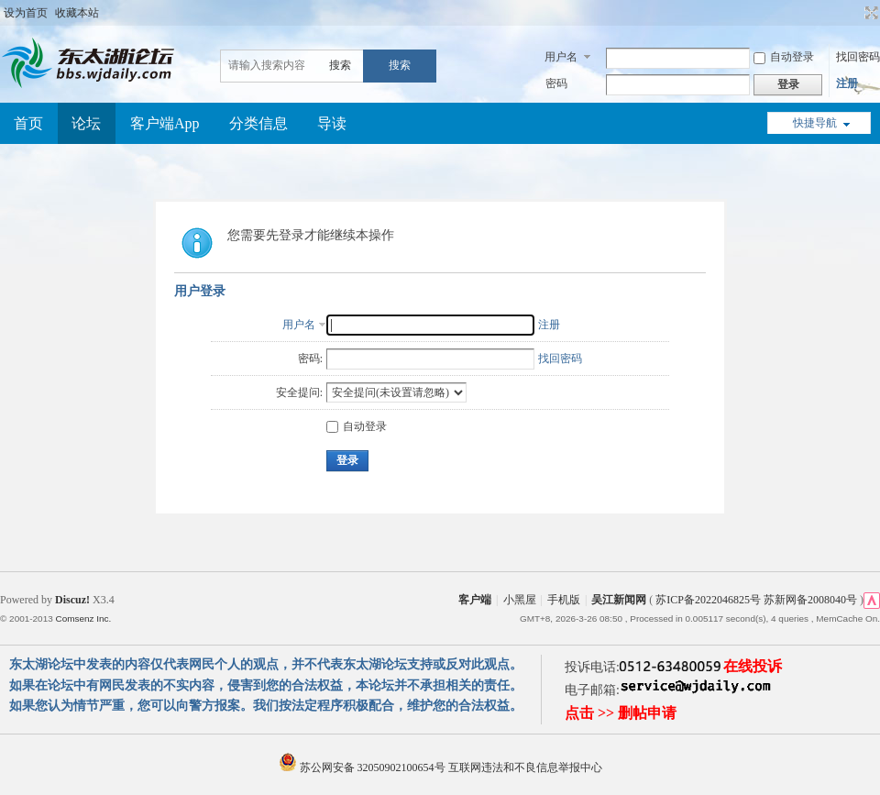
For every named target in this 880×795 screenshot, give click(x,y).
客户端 (474, 599)
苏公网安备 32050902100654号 (363, 767)
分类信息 (258, 123)
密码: (310, 358)
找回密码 (858, 56)
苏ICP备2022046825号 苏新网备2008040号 (756, 599)
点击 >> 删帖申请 (620, 713)
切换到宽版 (869, 13)
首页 (28, 123)
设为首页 (26, 12)
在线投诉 (752, 666)
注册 (847, 83)
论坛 (86, 123)
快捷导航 (815, 122)
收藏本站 (77, 12)
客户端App (165, 123)
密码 (556, 83)
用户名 (561, 56)
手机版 (563, 599)
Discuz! (72, 599)
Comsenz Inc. (83, 618)
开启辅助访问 (854, 13)
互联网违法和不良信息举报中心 (525, 767)
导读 (331, 123)
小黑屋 (519, 599)
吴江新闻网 (618, 599)
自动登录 (784, 56)
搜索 (340, 65)
